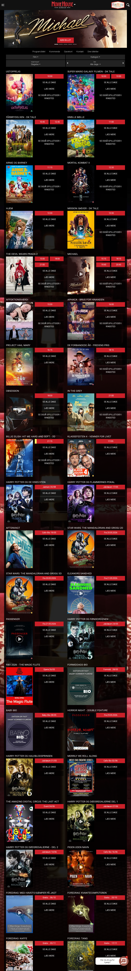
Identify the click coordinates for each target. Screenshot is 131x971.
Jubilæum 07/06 (110, 806)
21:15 (43, 441)
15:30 (49, 304)
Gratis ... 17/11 (110, 943)
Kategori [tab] (94, 57)
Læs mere (49, 89)
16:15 (49, 350)
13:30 (49, 213)
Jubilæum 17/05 (110, 487)
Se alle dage (49, 82)
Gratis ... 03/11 (49, 943)
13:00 (118, 76)
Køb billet (65, 40)
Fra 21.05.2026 (110, 578)
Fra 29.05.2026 (110, 715)
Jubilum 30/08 (49, 487)
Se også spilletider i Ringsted (49, 97)
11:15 (49, 167)
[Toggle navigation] (3, 5)
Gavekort (68, 51)
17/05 (110, 441)
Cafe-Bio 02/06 (111, 760)
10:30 (49, 76)
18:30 (49, 395)
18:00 (57, 259)
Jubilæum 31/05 (49, 760)
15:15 (103, 259)
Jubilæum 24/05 (110, 624)
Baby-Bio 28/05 (49, 715)
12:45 (57, 122)
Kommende (54, 51)
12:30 (111, 167)
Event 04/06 (49, 806)
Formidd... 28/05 (110, 669)
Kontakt (80, 51)
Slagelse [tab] (35, 63)
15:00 (42, 259)
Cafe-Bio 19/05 (49, 532)
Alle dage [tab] (95, 63)
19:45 (103, 264)
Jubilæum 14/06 (49, 852)
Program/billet (38, 51)
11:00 (111, 122)
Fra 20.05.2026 (110, 532)
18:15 (118, 259)
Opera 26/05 (49, 669)
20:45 (118, 264)
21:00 (42, 264)
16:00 (111, 304)
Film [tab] (35, 57)
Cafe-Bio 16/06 (111, 852)
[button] (13, 43)
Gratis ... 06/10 (49, 897)
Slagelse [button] (65, 3)
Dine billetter (93, 51)
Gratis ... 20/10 (110, 897)
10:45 (42, 122)
